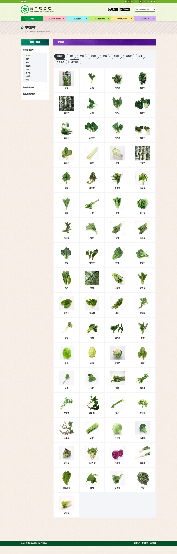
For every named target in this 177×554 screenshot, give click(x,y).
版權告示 (137, 551)
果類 (27, 62)
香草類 (28, 73)
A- (125, 1)
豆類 (27, 69)
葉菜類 (28, 55)
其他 (27, 80)
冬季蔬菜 (60, 62)
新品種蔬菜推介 (29, 94)
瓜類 (27, 59)
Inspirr (11, 553)
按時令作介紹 (28, 87)
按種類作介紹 (41, 31)
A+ (132, 1)
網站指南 (153, 551)
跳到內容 (23, 1)
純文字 (153, 1)
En (148, 1)
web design (3, 553)
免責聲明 (145, 551)
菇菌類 (48, 31)
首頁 (26, 31)
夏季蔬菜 (74, 62)
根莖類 (28, 66)
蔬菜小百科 (32, 31)
